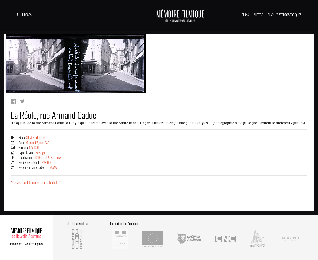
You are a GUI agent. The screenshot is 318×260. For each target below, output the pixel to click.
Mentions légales (33, 244)
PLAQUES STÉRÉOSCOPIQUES (284, 15)
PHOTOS (258, 15)
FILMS (245, 15)
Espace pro (16, 244)
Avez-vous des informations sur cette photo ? (36, 182)
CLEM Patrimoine (35, 137)
